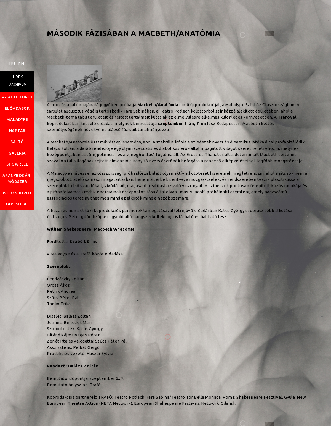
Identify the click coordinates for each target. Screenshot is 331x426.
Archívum (18, 84)
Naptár (17, 131)
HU (12, 63)
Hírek (17, 77)
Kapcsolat (17, 204)
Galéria (17, 153)
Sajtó (17, 142)
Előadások (17, 108)
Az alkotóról (17, 97)
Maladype (17, 119)
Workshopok (17, 193)
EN (21, 63)
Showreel (17, 164)
